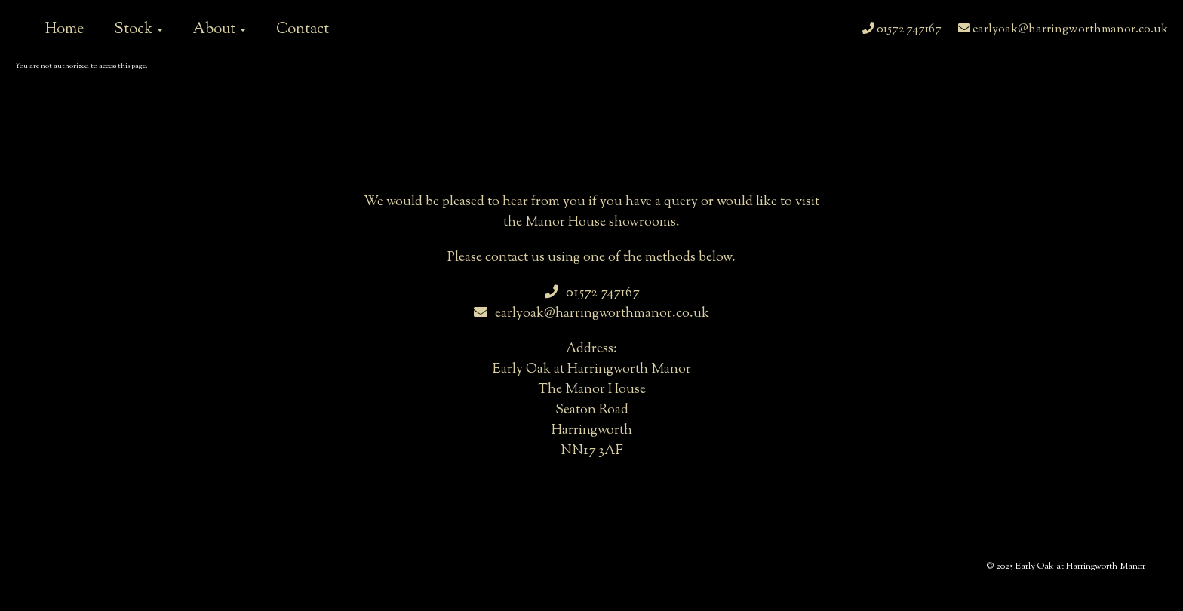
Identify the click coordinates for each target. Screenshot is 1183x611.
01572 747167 (902, 29)
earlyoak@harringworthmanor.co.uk (1063, 29)
